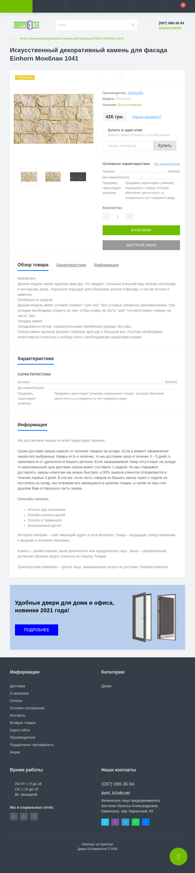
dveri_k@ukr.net (115, 793)
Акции (15, 752)
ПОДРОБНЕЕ (37, 630)
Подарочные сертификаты (32, 745)
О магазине (19, 693)
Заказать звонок (169, 27)
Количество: (113, 208)
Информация (106, 265)
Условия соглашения (27, 708)
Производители (22, 737)
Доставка (17, 686)
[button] (81, 6)
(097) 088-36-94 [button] (118, 784)
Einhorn (135, 93)
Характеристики (71, 265)
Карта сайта (20, 730)
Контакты (17, 715)
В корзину (141, 230)
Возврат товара (23, 723)
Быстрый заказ (141, 245)
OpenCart (106, 844)
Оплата (16, 701)
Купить (164, 145)
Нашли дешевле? (146, 117)
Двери (106, 686)
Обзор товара (33, 264)
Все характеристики (167, 163)
